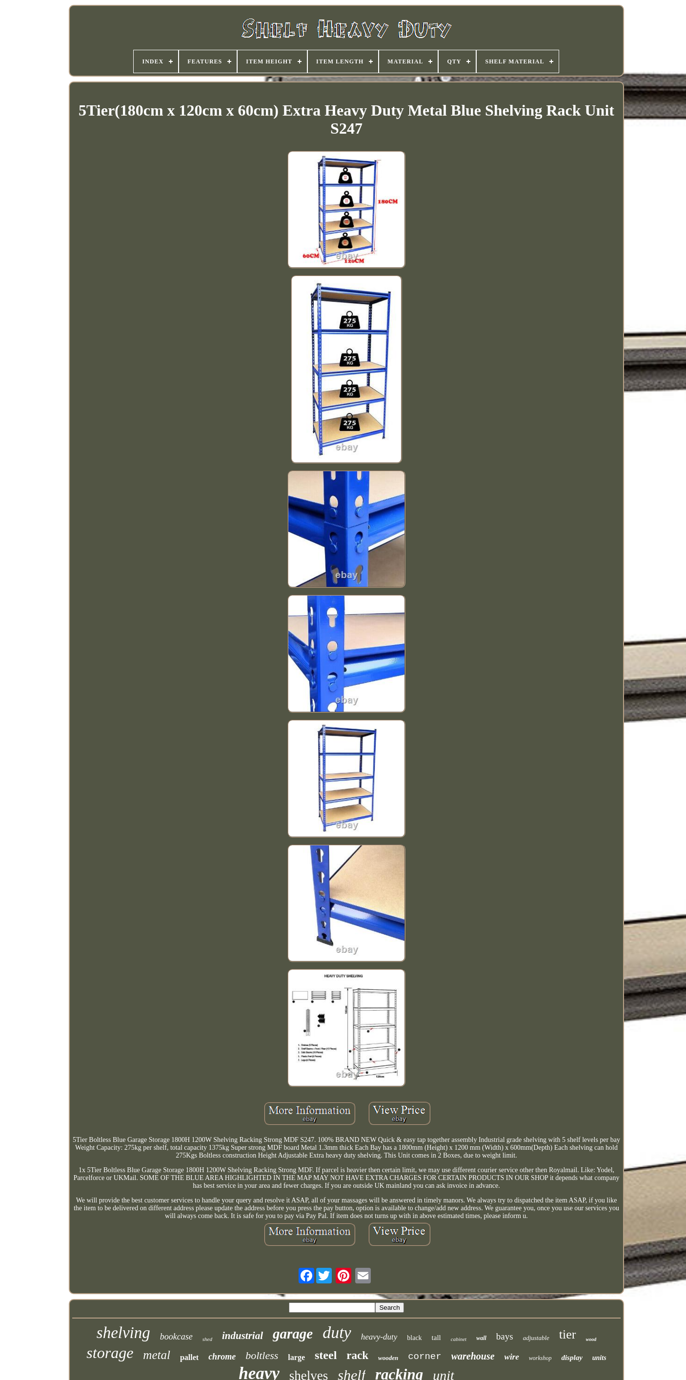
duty (337, 1332)
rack (357, 1355)
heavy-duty (379, 1336)
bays (504, 1336)
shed (207, 1339)
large (296, 1357)
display (571, 1357)
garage (293, 1333)
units (599, 1357)
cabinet (458, 1339)
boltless (261, 1355)
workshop (540, 1358)
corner (424, 1356)
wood (591, 1339)
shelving (123, 1332)
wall (481, 1338)
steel (326, 1355)
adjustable (536, 1337)
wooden (388, 1357)
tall (436, 1337)
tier (567, 1334)
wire (511, 1356)
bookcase (176, 1336)
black (414, 1337)
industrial (242, 1335)
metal (156, 1354)
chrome (222, 1356)
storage (109, 1352)
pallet (189, 1357)
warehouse (473, 1356)
